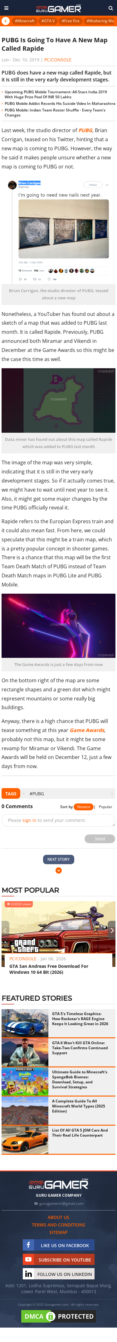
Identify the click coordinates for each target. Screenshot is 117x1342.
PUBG (85, 130)
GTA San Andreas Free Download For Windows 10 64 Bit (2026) (48, 969)
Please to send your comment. (47, 820)
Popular (105, 806)
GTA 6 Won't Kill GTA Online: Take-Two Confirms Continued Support (80, 1048)
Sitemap (58, 1232)
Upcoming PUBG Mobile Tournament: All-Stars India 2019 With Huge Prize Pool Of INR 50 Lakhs (56, 94)
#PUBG (37, 794)
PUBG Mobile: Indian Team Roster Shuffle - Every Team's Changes (55, 112)
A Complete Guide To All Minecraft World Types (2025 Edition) (78, 1106)
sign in (29, 820)
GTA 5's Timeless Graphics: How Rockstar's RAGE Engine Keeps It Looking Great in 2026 (80, 1018)
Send (100, 838)
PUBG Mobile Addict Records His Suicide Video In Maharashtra (60, 103)
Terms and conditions (58, 1225)
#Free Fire (71, 20)
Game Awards (87, 730)
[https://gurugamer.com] (58, 1184)
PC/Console (57, 60)
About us (58, 1217)
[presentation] (23, 793)
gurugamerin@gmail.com (61, 1203)
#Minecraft (24, 20)
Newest (83, 806)
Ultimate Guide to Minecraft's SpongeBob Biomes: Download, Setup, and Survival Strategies (79, 1079)
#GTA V (48, 20)
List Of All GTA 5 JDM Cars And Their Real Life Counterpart (80, 1133)
